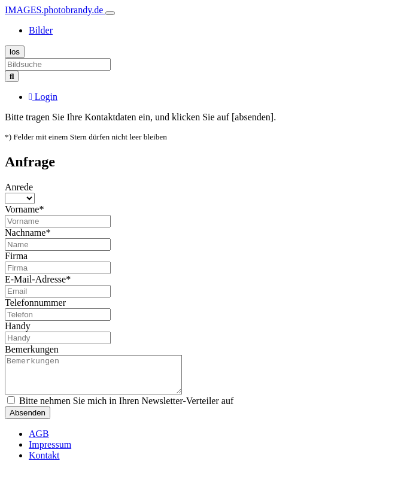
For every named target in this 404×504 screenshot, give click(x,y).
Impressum (50, 452)
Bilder (41, 30)
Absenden (27, 419)
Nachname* (27, 232)
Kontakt (44, 462)
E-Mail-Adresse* (38, 279)
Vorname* (24, 209)
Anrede (19, 187)
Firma (16, 256)
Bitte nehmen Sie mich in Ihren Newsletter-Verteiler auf (120, 408)
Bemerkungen (32, 349)
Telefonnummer (35, 302)
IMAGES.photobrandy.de (55, 10)
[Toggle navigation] (110, 13)
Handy (18, 326)
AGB (39, 441)
